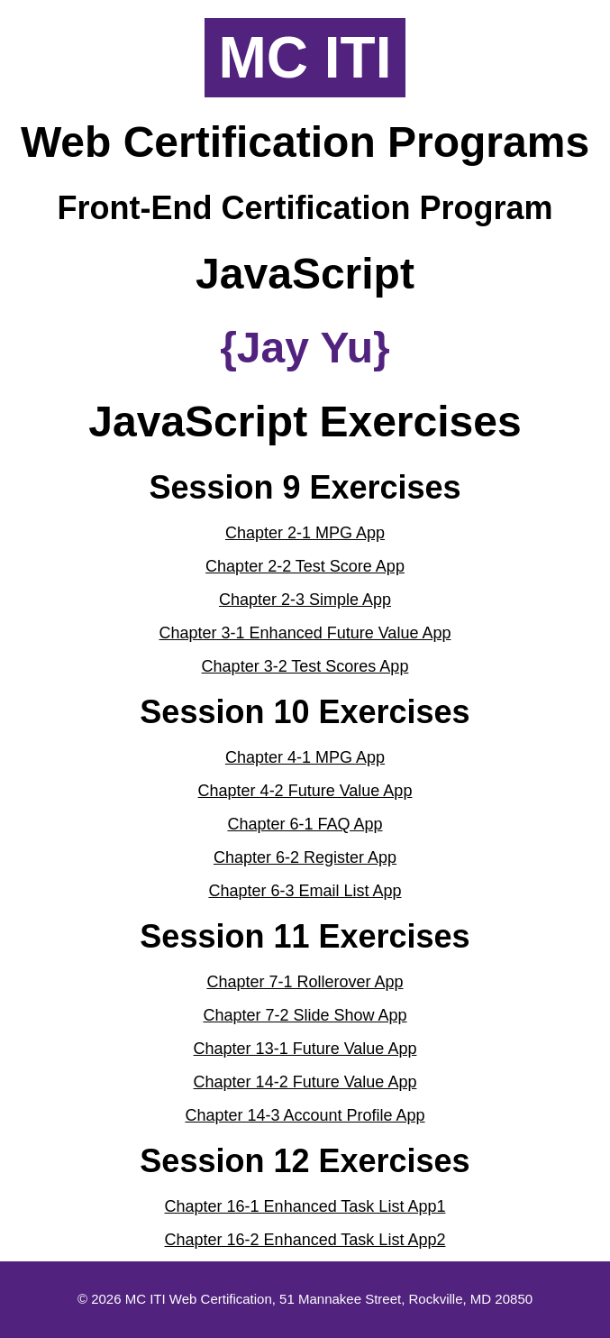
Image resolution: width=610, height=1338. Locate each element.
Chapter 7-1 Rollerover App (304, 982)
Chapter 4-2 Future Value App (305, 791)
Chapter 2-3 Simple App (305, 600)
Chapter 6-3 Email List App (304, 891)
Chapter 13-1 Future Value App (305, 1049)
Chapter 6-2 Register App (305, 857)
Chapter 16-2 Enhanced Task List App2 (305, 1240)
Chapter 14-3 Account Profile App (304, 1115)
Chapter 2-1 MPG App (305, 533)
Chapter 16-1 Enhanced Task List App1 (305, 1206)
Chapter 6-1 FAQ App (304, 824)
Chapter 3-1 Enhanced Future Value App (305, 633)
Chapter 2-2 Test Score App (305, 566)
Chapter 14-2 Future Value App (305, 1082)
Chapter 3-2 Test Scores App (305, 666)
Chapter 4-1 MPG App (305, 757)
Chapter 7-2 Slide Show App (304, 1015)
